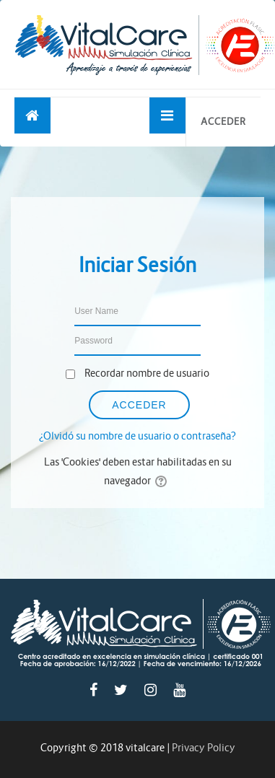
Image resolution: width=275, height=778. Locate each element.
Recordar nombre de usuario (146, 373)
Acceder (223, 121)
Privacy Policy (203, 747)
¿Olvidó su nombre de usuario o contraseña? (137, 435)
